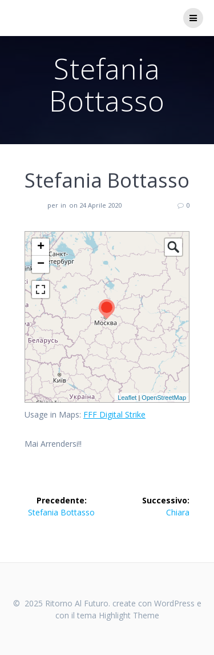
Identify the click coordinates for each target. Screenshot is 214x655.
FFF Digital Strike (114, 414)
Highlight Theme (129, 615)
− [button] (41, 264)
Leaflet (127, 397)
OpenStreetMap (164, 397)
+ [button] (41, 247)
